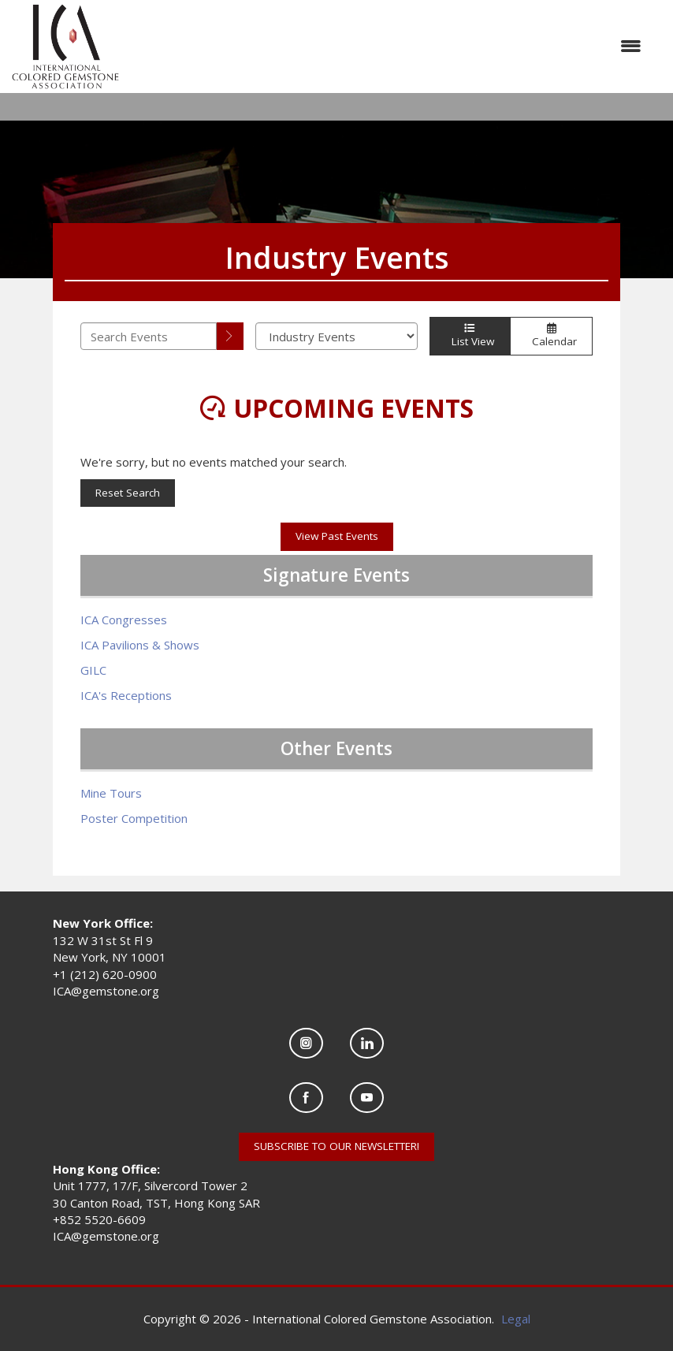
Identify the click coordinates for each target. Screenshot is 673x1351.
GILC (93, 670)
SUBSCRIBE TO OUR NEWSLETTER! (336, 1146)
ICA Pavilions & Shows (139, 645)
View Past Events (337, 536)
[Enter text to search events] (148, 336)
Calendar (551, 335)
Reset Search (127, 493)
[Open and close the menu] (388, 46)
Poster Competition (134, 818)
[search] (230, 336)
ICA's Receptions (126, 695)
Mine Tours (111, 793)
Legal (515, 1319)
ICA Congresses (123, 619)
